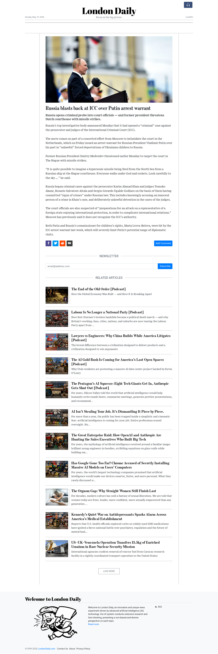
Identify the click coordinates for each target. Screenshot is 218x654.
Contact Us (62, 648)
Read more (93, 624)
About (72, 648)
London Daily (109, 11)
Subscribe (165, 266)
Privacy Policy (83, 648)
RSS (158, 607)
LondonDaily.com (46, 648)
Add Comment (163, 243)
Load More (109, 571)
